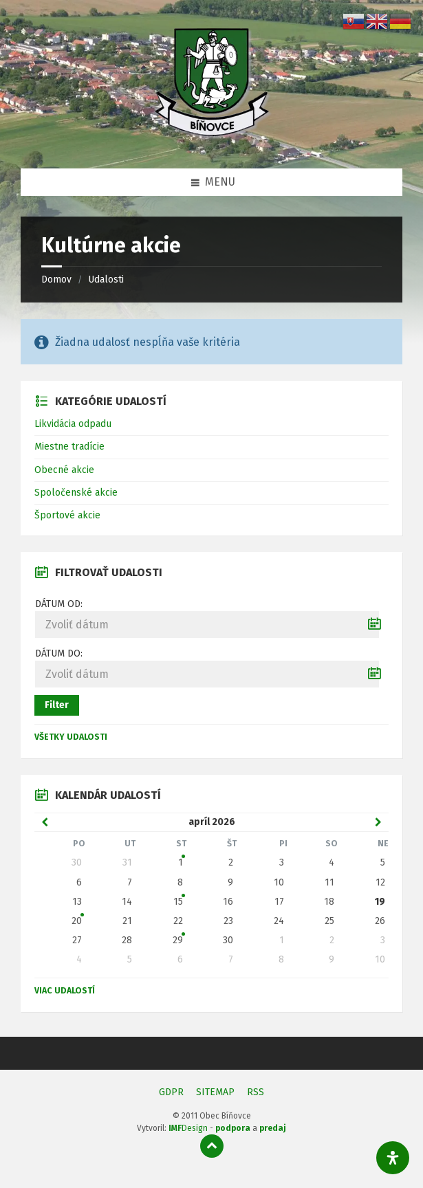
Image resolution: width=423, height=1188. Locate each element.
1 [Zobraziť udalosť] (180, 862)
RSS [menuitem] (255, 1092)
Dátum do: (59, 653)
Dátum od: (59, 604)
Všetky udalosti (70, 737)
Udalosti (106, 279)
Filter (57, 705)
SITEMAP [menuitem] (215, 1092)
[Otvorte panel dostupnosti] (392, 1157)
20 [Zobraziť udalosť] (77, 921)
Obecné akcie (64, 470)
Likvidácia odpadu (72, 424)
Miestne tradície (69, 446)
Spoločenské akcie (76, 492)
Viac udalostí (64, 991)
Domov (56, 279)
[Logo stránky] (212, 140)
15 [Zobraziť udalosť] (178, 902)
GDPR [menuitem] (171, 1092)
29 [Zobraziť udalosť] (178, 940)
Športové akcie (67, 515)
